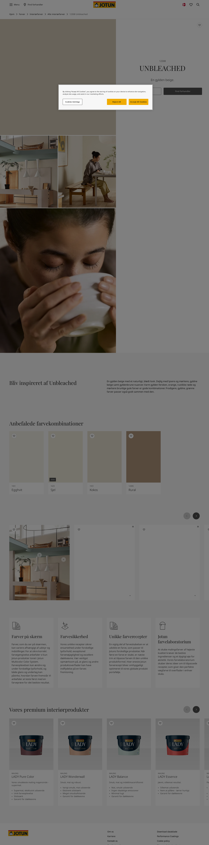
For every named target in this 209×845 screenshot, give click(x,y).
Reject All (116, 102)
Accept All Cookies (138, 102)
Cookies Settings (72, 102)
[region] (105, 97)
